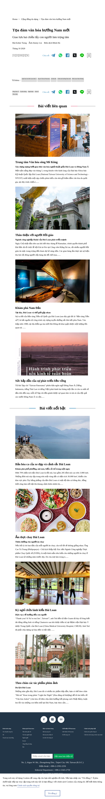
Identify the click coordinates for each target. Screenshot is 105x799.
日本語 (28, 55)
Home (15, 19)
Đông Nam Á (19, 96)
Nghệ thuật (18, 101)
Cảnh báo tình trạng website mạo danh (93, 746)
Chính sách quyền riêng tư (90, 743)
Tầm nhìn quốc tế (26, 743)
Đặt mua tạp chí (46, 743)
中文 (16, 55)
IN (34, 55)
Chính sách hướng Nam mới (25, 85)
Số (3, 746)
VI (72, 7)
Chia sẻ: (46, 55)
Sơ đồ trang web (66, 746)
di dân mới (82, 80)
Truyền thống (33, 96)
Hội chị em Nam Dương (50, 85)
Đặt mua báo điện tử (48, 746)
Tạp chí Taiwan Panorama (63, 80)
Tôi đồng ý (52, 793)
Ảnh (23, 759)
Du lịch (24, 753)
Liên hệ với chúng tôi (48, 749)
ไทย (39, 55)
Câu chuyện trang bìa (8, 743)
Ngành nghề (25, 749)
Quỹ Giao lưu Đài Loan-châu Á (36, 80)
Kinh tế (29, 101)
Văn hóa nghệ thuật (27, 746)
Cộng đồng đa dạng (29, 19)
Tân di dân (17, 106)
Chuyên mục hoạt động (8, 749)
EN (21, 55)
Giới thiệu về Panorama (68, 743)
